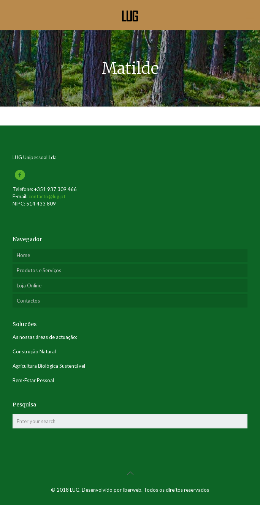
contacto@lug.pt (47, 196)
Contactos (28, 301)
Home (23, 255)
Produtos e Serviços (39, 270)
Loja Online (29, 285)
